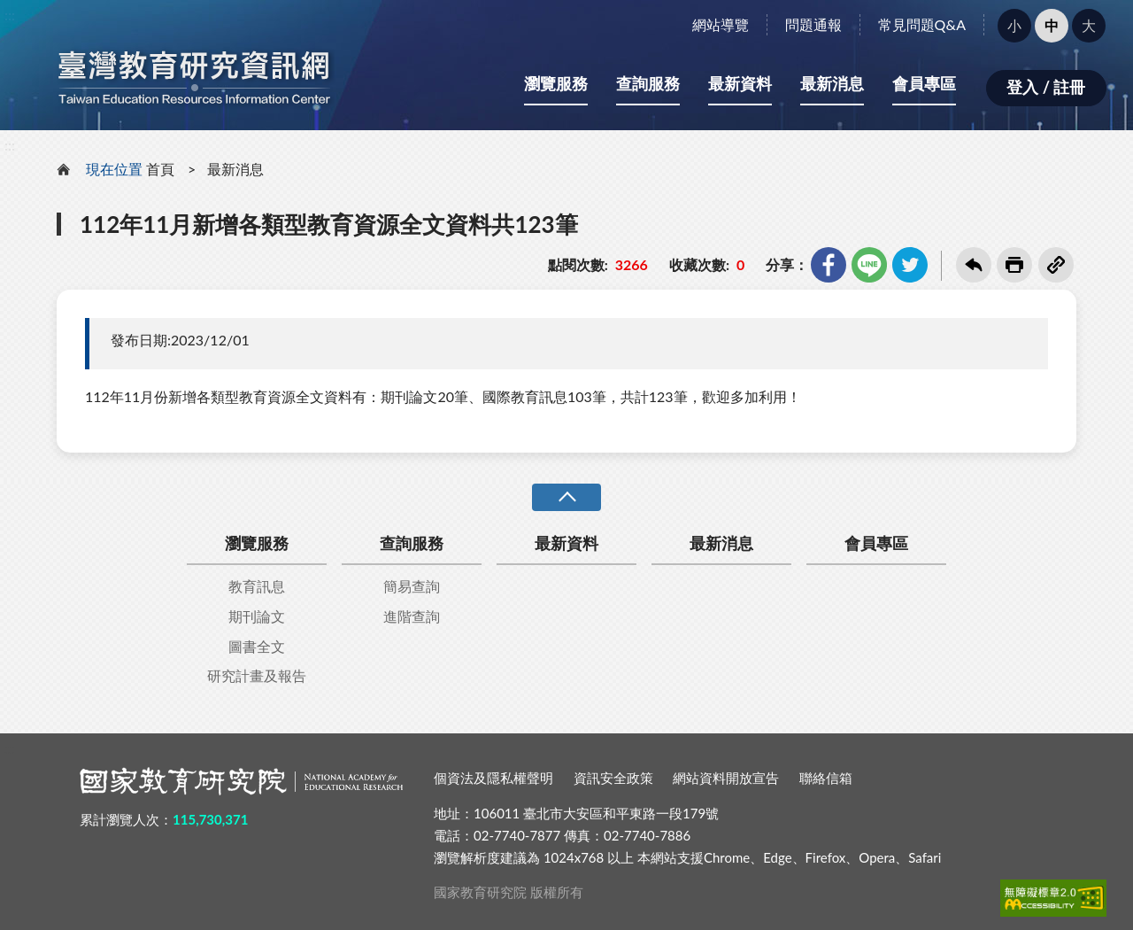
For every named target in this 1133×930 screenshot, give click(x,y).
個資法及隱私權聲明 (493, 778)
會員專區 (924, 83)
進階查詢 (411, 616)
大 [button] (1089, 25)
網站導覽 (720, 24)
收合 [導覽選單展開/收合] (566, 497)
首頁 (160, 168)
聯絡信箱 (825, 778)
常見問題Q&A (922, 24)
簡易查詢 (411, 585)
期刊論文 (256, 616)
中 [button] (1051, 25)
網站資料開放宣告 (726, 778)
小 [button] (1014, 25)
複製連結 (1056, 265)
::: (9, 14)
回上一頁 (973, 265)
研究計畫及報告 (256, 675)
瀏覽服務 (556, 83)
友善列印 (1014, 265)
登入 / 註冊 (1045, 87)
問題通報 (813, 24)
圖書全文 (256, 646)
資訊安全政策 (613, 778)
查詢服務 (648, 83)
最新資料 (740, 83)
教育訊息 (256, 585)
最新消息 (832, 83)
